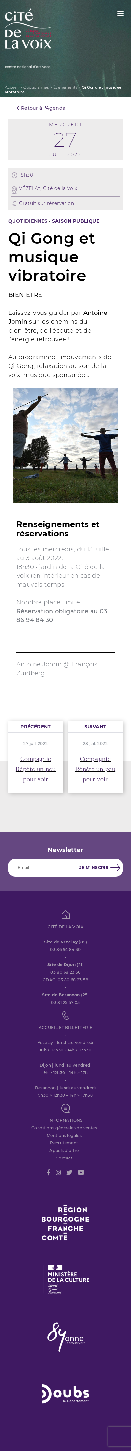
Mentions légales (64, 1135)
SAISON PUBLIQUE (75, 221)
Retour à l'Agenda (41, 108)
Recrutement (64, 1142)
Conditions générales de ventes (64, 1127)
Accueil (12, 87)
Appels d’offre (64, 1150)
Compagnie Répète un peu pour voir (36, 769)
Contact (64, 1158)
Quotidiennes (36, 87)
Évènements (65, 87)
